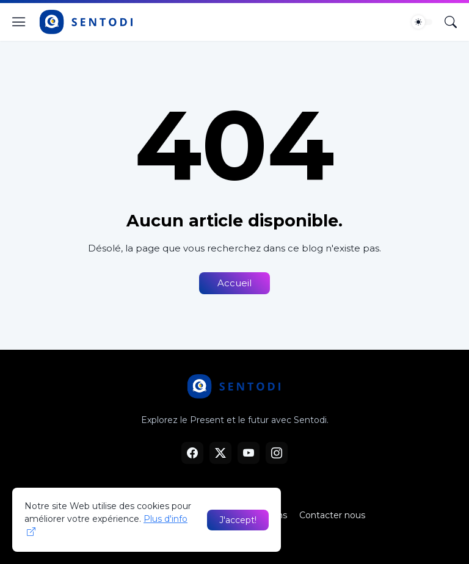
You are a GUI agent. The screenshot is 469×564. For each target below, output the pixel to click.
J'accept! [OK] (237, 520)
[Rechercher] (450, 22)
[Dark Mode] (422, 22)
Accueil (234, 283)
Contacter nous (332, 515)
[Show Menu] (19, 22)
